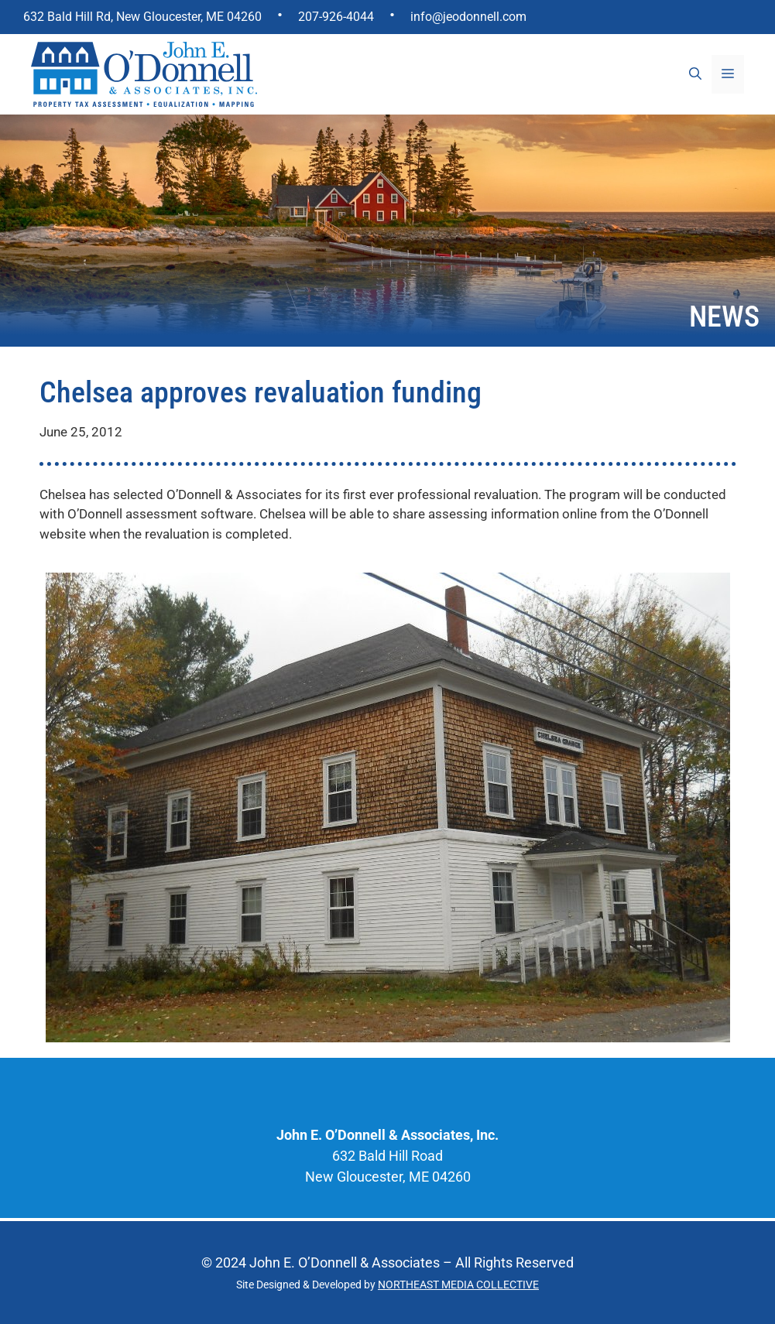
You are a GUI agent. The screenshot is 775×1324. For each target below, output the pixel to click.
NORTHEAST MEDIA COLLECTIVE (458, 1284)
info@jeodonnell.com (468, 16)
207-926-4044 (336, 16)
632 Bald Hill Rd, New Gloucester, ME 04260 (142, 16)
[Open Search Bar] (695, 74)
